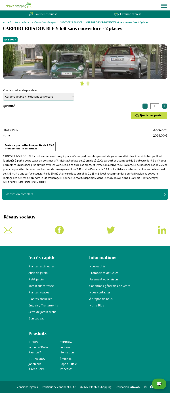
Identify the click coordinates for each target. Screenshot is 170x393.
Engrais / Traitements (43, 305)
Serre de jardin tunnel (42, 312)
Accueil (7, 22)
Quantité (9, 106)
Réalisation (127, 387)
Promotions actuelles (103, 273)
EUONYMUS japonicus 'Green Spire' (36, 364)
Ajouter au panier (151, 115)
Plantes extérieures (41, 266)
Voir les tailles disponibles (20, 90)
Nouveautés (97, 266)
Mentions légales (27, 387)
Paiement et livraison (103, 279)
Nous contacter (99, 292)
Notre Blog (96, 305)
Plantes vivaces (38, 292)
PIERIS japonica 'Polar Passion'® (38, 347)
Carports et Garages (45, 22)
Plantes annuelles (40, 299)
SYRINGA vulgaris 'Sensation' (67, 347)
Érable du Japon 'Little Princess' (68, 364)
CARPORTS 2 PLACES (71, 22)
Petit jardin (36, 279)
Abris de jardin (22, 22)
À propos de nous (101, 299)
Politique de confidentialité (59, 387)
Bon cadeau (36, 318)
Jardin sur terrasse (41, 286)
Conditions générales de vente (109, 286)
